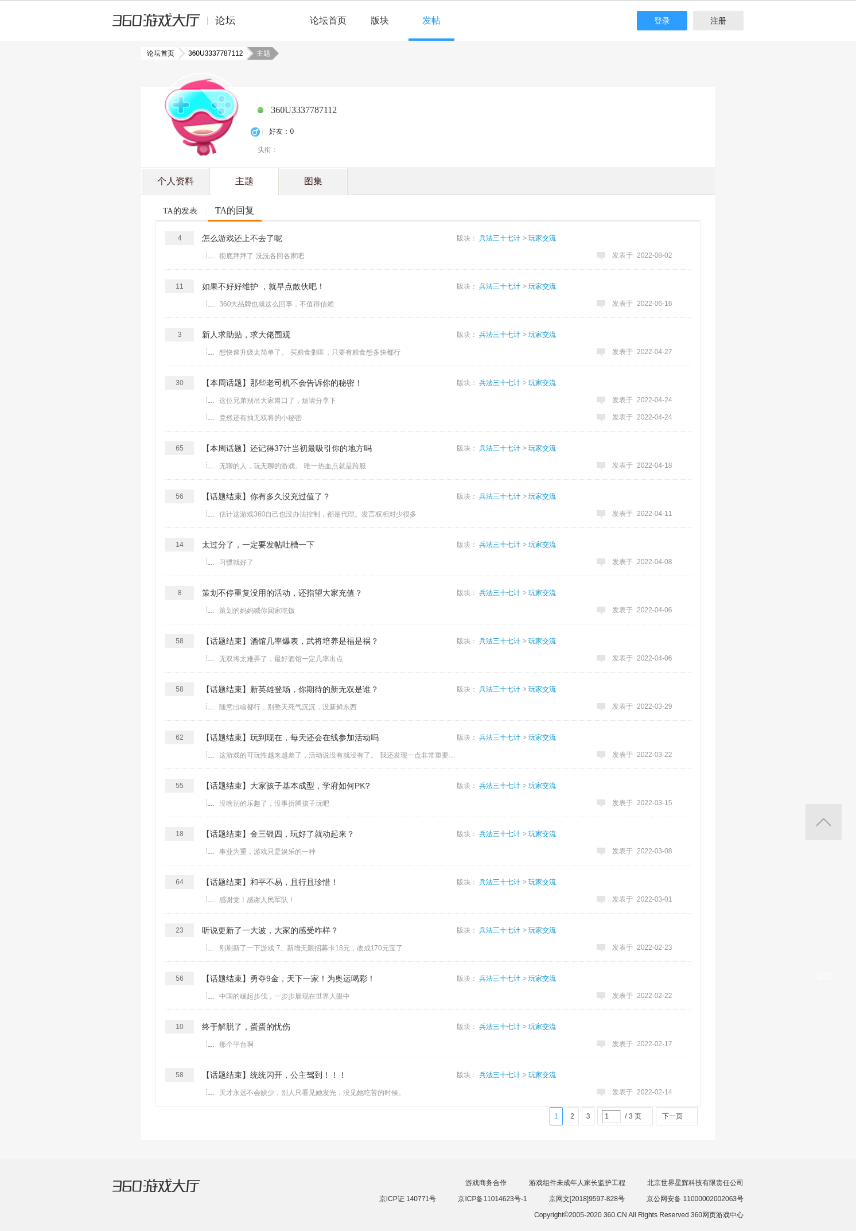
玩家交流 (542, 238)
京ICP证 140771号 (407, 1199)
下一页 (672, 1116)
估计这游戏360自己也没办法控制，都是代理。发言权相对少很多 (318, 514)
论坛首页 (328, 20)
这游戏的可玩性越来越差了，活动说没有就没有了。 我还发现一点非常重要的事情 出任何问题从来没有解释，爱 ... (339, 755)
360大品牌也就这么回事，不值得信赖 (276, 304)
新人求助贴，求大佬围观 (246, 334)
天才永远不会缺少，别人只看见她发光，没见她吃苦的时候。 (312, 1093)
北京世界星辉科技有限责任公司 (695, 1183)
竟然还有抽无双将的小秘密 (260, 418)
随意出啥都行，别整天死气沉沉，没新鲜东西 (288, 707)
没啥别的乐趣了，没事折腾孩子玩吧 (274, 803)
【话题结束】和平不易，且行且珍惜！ (270, 882)
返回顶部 (824, 822)
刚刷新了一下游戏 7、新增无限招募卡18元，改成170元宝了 (310, 948)
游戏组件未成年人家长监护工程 (577, 1183)
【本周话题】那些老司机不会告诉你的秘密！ (282, 382)
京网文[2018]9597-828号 (587, 1199)
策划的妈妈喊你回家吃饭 (257, 611)
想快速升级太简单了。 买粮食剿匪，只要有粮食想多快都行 (309, 352)
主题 (244, 181)
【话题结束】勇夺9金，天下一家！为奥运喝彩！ (288, 978)
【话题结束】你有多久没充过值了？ (266, 496)
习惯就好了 (236, 562)
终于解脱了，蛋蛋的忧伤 (246, 1026)
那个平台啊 (236, 1044)
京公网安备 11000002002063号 (695, 1199)
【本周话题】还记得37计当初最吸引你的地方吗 (287, 448)
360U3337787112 (212, 53)
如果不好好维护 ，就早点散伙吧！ (263, 286)
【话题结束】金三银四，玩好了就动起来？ (278, 833)
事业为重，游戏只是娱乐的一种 (267, 852)
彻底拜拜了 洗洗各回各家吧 (261, 256)
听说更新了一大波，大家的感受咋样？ (270, 930)
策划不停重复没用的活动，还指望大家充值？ (282, 592)
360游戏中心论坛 (178, 25)
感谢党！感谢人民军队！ (257, 900)
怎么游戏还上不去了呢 (242, 238)
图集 (313, 181)
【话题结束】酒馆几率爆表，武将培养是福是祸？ (290, 641)
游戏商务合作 (486, 1183)
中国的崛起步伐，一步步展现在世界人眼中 (284, 996)
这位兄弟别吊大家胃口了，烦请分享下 (277, 401)
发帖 (431, 20)
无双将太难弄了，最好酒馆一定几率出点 (281, 659)
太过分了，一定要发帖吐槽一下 (258, 544)
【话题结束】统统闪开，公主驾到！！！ (274, 1074)
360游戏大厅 (168, 1192)
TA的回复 (234, 210)
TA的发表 (180, 211)
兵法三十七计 (499, 238)
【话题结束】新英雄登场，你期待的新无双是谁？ (290, 689)
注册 (718, 20)
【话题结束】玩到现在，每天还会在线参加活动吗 (290, 737)
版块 (380, 20)
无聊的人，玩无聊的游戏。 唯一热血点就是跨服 (292, 466)
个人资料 (175, 181)
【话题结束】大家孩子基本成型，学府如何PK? (285, 785)
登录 (662, 20)
